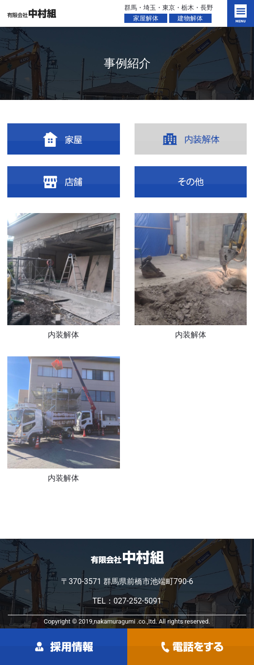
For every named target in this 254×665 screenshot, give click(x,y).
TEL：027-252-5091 (126, 601)
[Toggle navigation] (240, 13)
